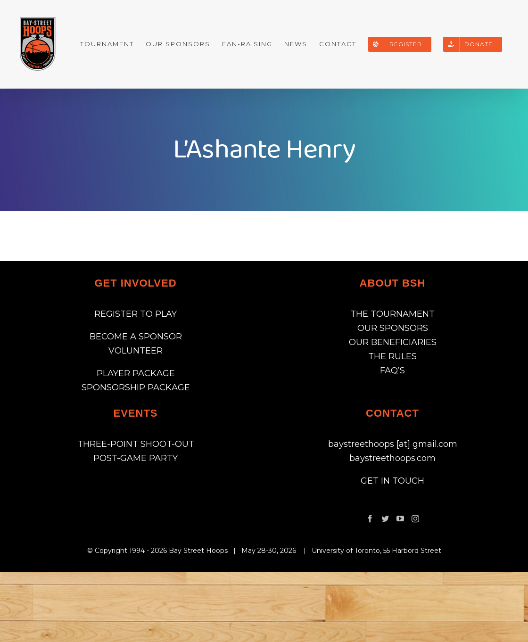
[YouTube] (400, 518)
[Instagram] (415, 518)
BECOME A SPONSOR (136, 336)
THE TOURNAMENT (392, 314)
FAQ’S (392, 370)
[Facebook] (370, 518)
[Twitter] (385, 518)
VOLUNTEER (135, 351)
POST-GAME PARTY (135, 458)
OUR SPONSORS (392, 328)
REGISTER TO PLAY (135, 314)
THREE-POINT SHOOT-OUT (135, 444)
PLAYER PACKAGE (136, 373)
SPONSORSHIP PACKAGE (136, 387)
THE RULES (392, 356)
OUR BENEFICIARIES (393, 342)
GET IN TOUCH (392, 481)
